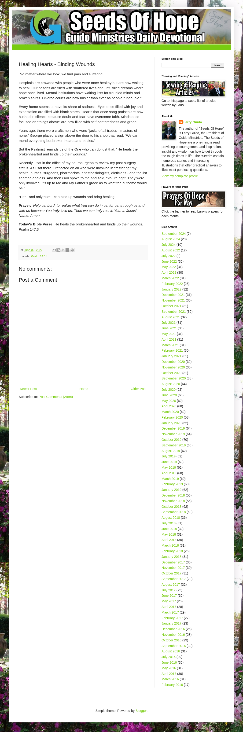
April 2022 (169, 272)
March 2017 (170, 612)
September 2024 (174, 233)
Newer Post (28, 389)
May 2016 (169, 668)
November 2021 (173, 300)
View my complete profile (180, 176)
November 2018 (173, 501)
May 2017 (169, 601)
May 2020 (169, 401)
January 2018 (171, 557)
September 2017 (174, 579)
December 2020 (173, 362)
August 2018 (171, 517)
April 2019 (169, 473)
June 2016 (169, 662)
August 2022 (171, 250)
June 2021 (169, 328)
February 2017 (172, 618)
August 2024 (171, 239)
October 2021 (171, 306)
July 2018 (169, 523)
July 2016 (169, 657)
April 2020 (169, 406)
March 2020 (170, 412)
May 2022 (169, 267)
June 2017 (169, 595)
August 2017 (171, 584)
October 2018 (171, 506)
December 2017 (173, 562)
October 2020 (171, 373)
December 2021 (173, 295)
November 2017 (173, 568)
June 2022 (169, 261)
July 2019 (169, 456)
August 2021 (171, 317)
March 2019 (170, 479)
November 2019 (173, 434)
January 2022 (171, 289)
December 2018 (173, 495)
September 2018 (174, 512)
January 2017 (171, 623)
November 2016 (173, 634)
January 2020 (171, 423)
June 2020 (169, 395)
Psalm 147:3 (39, 256)
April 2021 (169, 339)
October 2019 (171, 439)
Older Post (138, 389)
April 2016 (169, 674)
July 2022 (169, 256)
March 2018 (170, 545)
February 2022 (172, 284)
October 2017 (171, 573)
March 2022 (170, 278)
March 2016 (170, 679)
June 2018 (169, 529)
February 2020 (172, 417)
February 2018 (172, 551)
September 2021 (174, 311)
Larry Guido (193, 122)
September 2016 (174, 646)
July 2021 (169, 322)
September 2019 (174, 445)
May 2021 (169, 334)
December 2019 (173, 428)
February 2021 (172, 350)
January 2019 (171, 490)
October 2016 (171, 640)
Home (83, 389)
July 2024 (169, 244)
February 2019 (172, 484)
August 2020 (171, 384)
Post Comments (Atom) (56, 397)
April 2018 (169, 540)
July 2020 (169, 389)
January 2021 (171, 356)
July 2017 (169, 590)
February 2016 (172, 685)
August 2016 (171, 651)
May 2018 (169, 534)
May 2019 (169, 467)
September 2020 (174, 378)
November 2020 (173, 367)
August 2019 (171, 451)
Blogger (141, 711)
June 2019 (169, 462)
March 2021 (170, 345)
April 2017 (169, 607)
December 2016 (173, 629)
